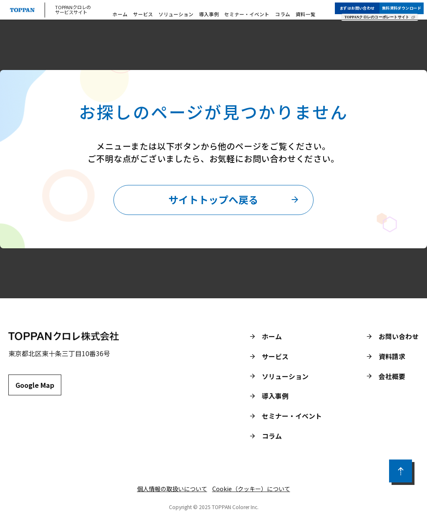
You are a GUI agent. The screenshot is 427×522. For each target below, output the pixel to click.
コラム (277, 12)
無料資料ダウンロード (404, 5)
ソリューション (182, 12)
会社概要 (392, 377)
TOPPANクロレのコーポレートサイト (380, 14)
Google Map (34, 386)
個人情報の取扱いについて (172, 490)
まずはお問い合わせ (360, 5)
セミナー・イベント (245, 12)
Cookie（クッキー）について (251, 490)
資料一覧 (298, 12)
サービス (152, 12)
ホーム (132, 12)
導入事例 (211, 12)
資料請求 (392, 357)
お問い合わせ (399, 337)
